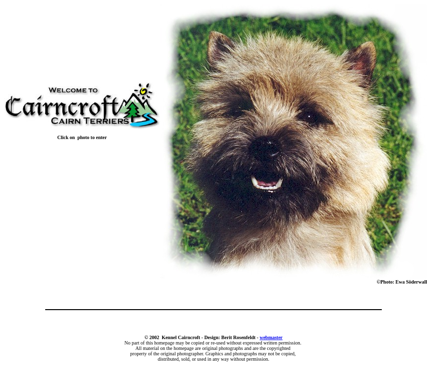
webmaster (271, 337)
